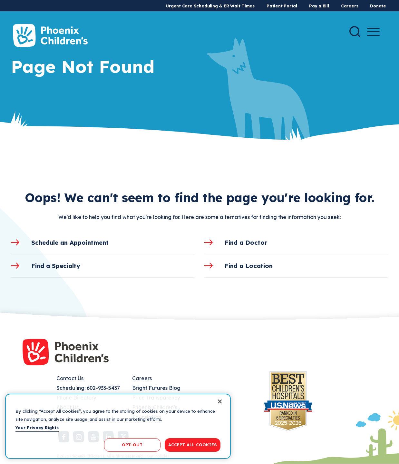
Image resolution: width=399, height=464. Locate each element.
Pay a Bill (319, 5)
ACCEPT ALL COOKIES (192, 444)
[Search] (354, 31)
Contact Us (69, 378)
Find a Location (249, 266)
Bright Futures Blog (156, 388)
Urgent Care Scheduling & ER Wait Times (210, 5)
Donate (378, 5)
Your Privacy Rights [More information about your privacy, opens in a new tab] (37, 427)
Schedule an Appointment (70, 242)
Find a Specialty (55, 266)
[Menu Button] (373, 32)
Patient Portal (282, 5)
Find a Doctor (246, 242)
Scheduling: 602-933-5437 (88, 388)
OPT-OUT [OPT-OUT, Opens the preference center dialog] (132, 444)
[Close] (220, 401)
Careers (349, 5)
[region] (118, 426)
